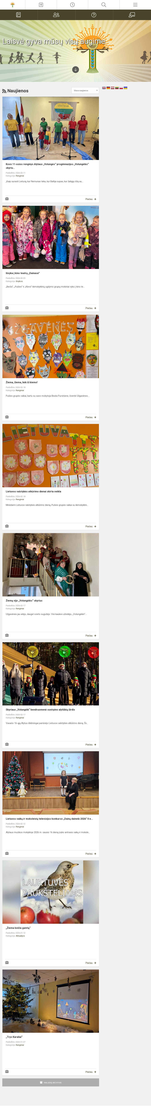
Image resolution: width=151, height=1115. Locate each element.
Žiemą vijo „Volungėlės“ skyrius (24, 600)
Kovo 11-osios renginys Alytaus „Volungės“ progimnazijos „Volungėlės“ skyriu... (47, 166)
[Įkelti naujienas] (41, 5)
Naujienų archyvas (53, 1082)
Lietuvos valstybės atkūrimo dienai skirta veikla (33, 491)
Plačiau (89, 199)
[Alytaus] (13, 4)
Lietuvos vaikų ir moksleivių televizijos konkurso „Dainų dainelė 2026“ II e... (49, 818)
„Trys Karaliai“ (14, 1036)
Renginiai (20, 176)
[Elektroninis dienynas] (19, 15)
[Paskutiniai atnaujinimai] (72, 5)
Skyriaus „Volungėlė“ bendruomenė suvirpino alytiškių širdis (40, 709)
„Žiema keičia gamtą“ (18, 927)
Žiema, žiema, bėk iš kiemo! (21, 382)
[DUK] (94, 15)
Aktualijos (20, 936)
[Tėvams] (56, 15)
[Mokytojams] (132, 15)
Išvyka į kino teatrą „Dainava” (23, 273)
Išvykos (19, 281)
